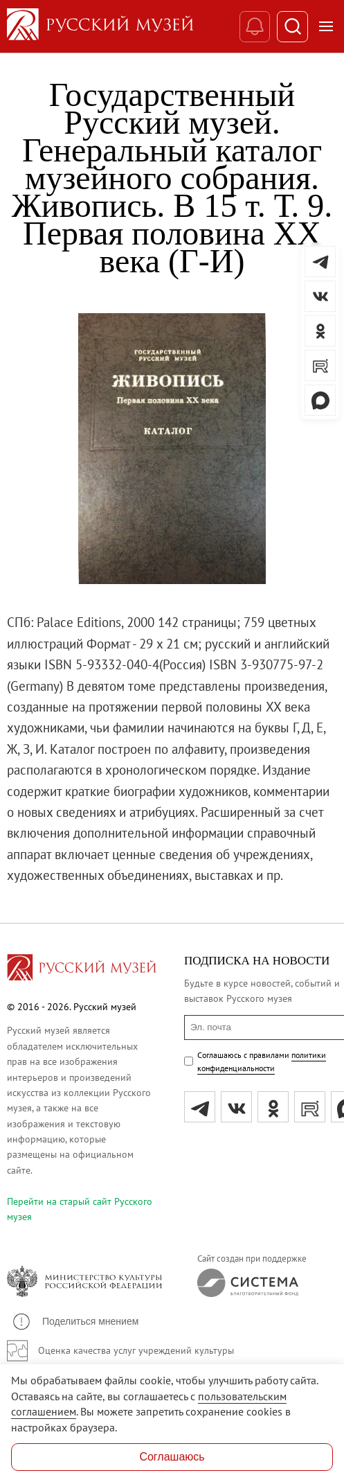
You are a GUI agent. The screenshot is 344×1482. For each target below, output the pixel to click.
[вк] (236, 1106)
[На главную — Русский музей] (123, 26)
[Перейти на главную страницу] (81, 969)
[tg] (199, 1106)
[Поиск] (292, 26)
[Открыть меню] (326, 26)
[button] (75, 1321)
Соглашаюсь (171, 1457)
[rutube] (309, 1106)
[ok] (273, 1106)
